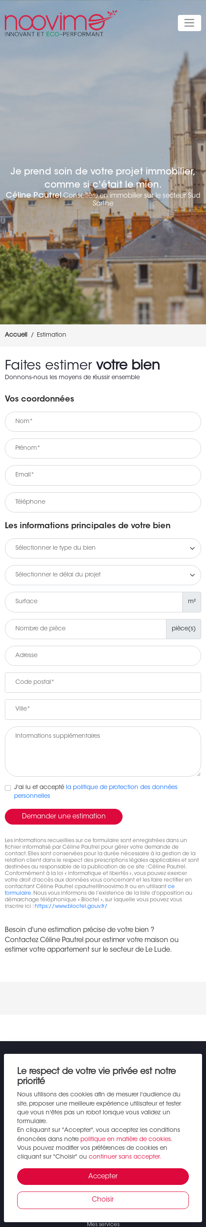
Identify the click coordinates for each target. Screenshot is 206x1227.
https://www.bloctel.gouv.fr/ (71, 906)
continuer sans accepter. (125, 1157)
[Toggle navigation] (189, 23)
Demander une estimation (64, 817)
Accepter (103, 1177)
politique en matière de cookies (125, 1140)
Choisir (103, 1200)
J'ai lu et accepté (95, 792)
